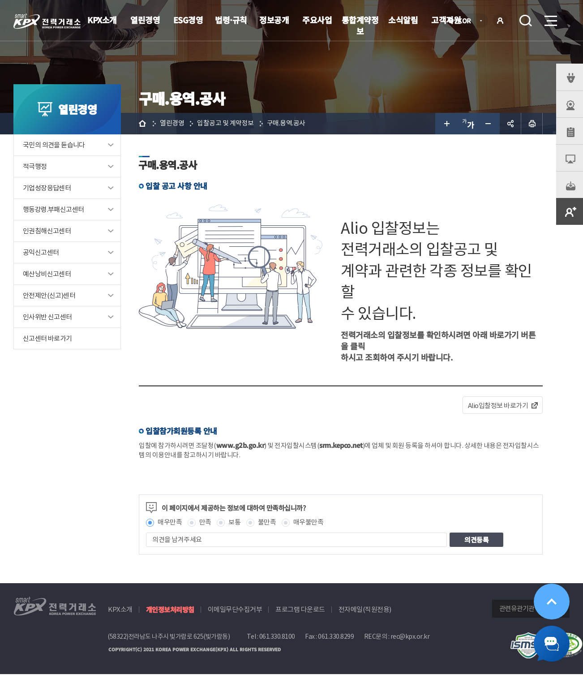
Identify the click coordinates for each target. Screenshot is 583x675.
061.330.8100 (277, 637)
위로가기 (552, 601)
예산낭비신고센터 (47, 274)
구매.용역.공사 (286, 123)
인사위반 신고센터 (47, 317)
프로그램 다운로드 (300, 610)
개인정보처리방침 (170, 610)
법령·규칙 (231, 20)
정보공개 (274, 20)
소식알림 (403, 20)
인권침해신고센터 (47, 231)
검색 (526, 20)
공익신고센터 (41, 252)
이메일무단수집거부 (235, 610)
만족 (205, 523)
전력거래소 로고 (47, 21)
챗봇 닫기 (552, 644)
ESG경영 (188, 20)
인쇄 (532, 123)
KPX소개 (102, 20)
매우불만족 (308, 523)
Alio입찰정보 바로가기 (498, 405)
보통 (234, 523)
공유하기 (510, 123)
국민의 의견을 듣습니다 (54, 145)
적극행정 (35, 166)
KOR (467, 21)
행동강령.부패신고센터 (53, 209)
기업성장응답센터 (47, 188)
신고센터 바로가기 (47, 338)
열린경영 (145, 20)
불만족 (267, 523)
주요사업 (317, 20)
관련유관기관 (516, 609)
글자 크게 (446, 123)
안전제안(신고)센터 (49, 295)
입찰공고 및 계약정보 (225, 123)
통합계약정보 (360, 25)
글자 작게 (489, 123)
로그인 (500, 20)
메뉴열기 (550, 18)
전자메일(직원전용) (365, 610)
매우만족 (170, 523)
